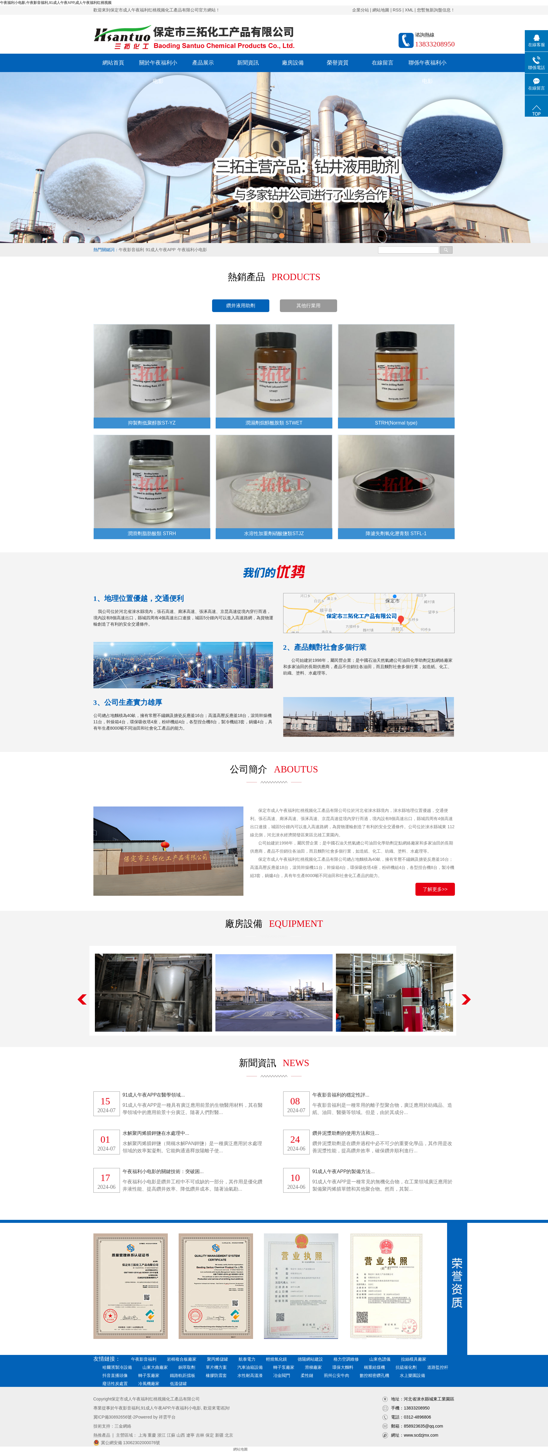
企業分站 (360, 10)
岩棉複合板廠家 (181, 1359)
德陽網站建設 (310, 1359)
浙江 (161, 1435)
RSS (397, 10)
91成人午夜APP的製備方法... (343, 1171)
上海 (142, 1435)
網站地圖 (380, 10)
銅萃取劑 (186, 1367)
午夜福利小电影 (192, 249)
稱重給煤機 (374, 1367)
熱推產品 (101, 1435)
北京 (229, 1435)
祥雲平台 (167, 1417)
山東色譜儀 (379, 1359)
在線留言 (382, 63)
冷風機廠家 (148, 1383)
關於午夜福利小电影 (158, 66)
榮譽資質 (338, 63)
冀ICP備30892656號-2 (114, 1417)
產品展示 (203, 63)
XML (409, 10)
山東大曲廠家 (155, 1367)
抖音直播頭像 (115, 1375)
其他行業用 (308, 305)
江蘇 (171, 1435)
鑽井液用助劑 (240, 305)
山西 (181, 1435)
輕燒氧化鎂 (276, 1359)
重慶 (152, 1435)
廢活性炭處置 (115, 1383)
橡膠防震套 (216, 1375)
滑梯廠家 (313, 1367)
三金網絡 (122, 1426)
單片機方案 (216, 1367)
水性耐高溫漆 (250, 1375)
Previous (82, 999)
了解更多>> (435, 889)
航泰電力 (247, 1359)
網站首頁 (113, 63)
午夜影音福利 (131, 249)
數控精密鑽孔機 (374, 1375)
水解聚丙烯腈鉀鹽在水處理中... (156, 1133)
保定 (209, 1435)
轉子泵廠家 (283, 1367)
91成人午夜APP (161, 249)
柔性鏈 (307, 1375)
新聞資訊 (248, 63)
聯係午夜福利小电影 (427, 66)
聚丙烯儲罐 (217, 1359)
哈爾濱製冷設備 (117, 1367)
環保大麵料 (342, 1367)
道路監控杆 (437, 1367)
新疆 (219, 1435)
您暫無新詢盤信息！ (436, 10)
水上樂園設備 (412, 1375)
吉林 (200, 1435)
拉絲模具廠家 (413, 1359)
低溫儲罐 (178, 1383)
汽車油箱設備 (250, 1367)
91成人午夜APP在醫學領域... (154, 1094)
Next (466, 999)
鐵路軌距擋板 (182, 1375)
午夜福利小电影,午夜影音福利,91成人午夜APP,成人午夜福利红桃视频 (55, 3)
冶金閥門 (281, 1375)
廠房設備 (293, 63)
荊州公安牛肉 (336, 1375)
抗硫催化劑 (406, 1367)
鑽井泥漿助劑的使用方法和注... (345, 1133)
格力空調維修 (346, 1359)
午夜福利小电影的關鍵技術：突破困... (163, 1171)
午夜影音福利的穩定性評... (340, 1094)
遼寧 (190, 1435)
